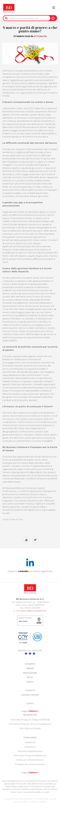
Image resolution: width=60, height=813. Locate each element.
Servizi (30, 668)
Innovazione (30, 673)
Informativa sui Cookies (30, 728)
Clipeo (30, 703)
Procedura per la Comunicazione (30, 764)
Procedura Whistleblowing (30, 751)
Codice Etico (30, 747)
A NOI (53, 18)
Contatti (30, 690)
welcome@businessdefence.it (33, 610)
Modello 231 (30, 742)
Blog (30, 677)
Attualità (40, 36)
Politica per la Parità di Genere (30, 760)
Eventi (30, 682)
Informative (30, 715)
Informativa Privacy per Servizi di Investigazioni (30, 724)
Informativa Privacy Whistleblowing (30, 755)
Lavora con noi (30, 695)
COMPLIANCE (30, 737)
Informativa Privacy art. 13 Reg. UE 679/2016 (30, 719)
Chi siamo (30, 664)
